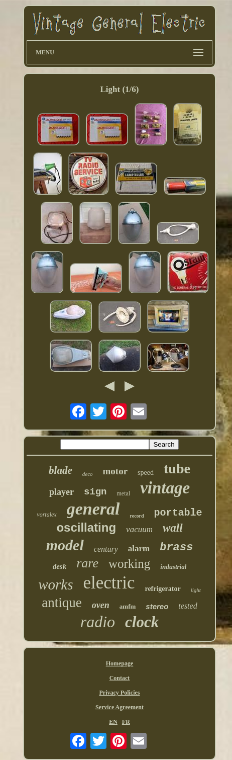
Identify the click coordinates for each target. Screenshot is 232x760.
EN (113, 721)
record (137, 516)
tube (177, 468)
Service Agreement (119, 707)
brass (176, 547)
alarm (139, 548)
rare (87, 563)
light (196, 590)
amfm (128, 606)
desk (60, 566)
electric (109, 583)
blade (60, 470)
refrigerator (162, 589)
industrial (173, 566)
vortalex (46, 514)
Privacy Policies (119, 692)
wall (173, 528)
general (93, 508)
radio (97, 622)
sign (95, 491)
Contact (119, 678)
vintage (165, 488)
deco (87, 474)
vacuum (139, 529)
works (55, 584)
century (106, 549)
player (61, 492)
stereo (157, 606)
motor (115, 471)
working (129, 563)
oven (100, 605)
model (65, 545)
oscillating (86, 527)
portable (178, 513)
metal (123, 493)
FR (126, 721)
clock (142, 622)
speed (146, 472)
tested (187, 606)
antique (61, 602)
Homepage (120, 663)
